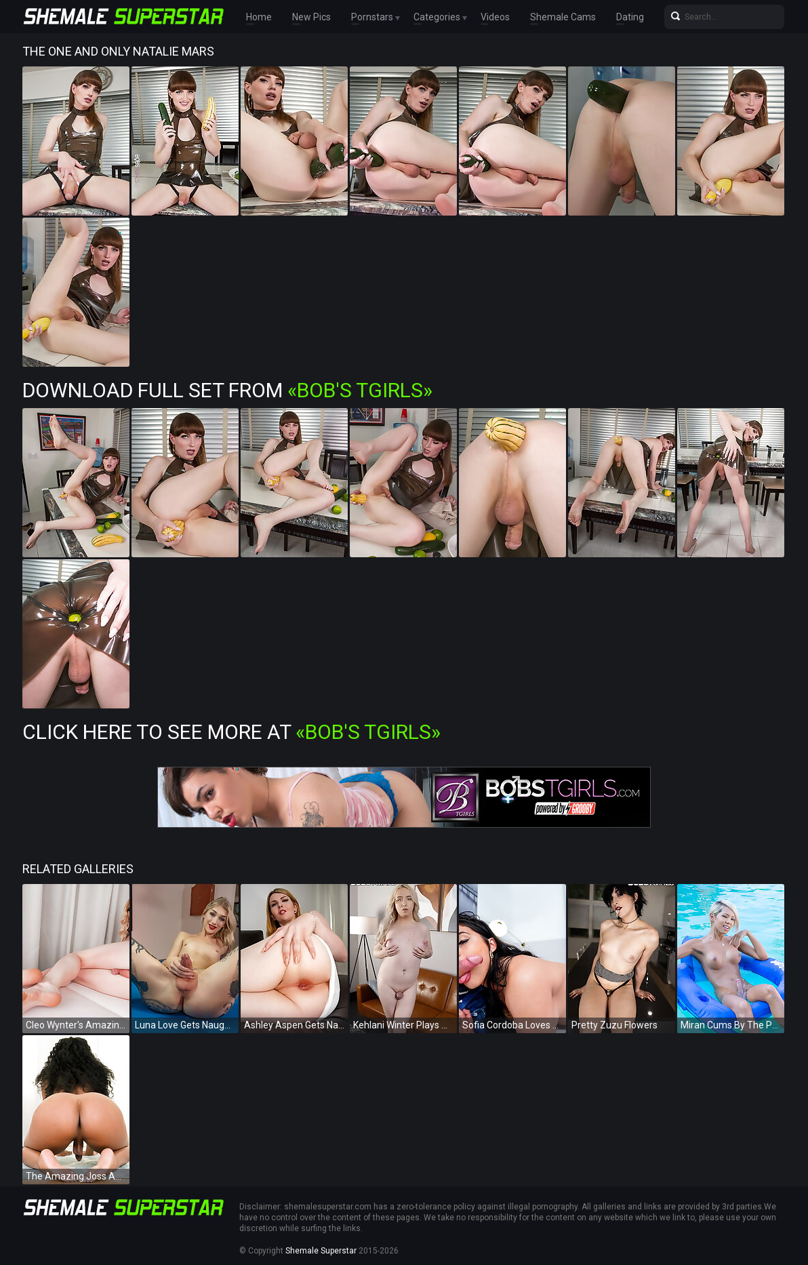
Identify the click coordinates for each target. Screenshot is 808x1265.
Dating (630, 17)
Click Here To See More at (231, 732)
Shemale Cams (563, 17)
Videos (495, 17)
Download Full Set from (227, 390)
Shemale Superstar (321, 1251)
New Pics (311, 17)
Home (259, 17)
